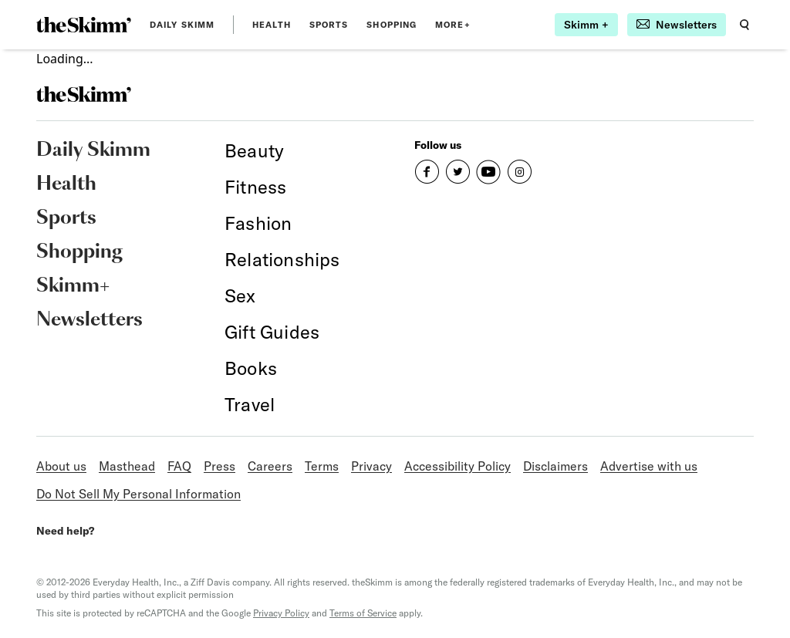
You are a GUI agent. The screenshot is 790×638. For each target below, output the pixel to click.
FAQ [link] (179, 466)
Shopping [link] (391, 24)
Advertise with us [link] (648, 466)
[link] (83, 24)
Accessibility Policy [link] (457, 466)
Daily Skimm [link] (182, 24)
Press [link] (219, 466)
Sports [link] (329, 24)
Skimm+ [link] (73, 286)
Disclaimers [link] (555, 466)
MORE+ (453, 24)
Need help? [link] (65, 531)
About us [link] (61, 466)
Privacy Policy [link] (281, 613)
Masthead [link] (127, 466)
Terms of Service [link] (363, 613)
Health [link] (271, 24)
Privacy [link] (371, 466)
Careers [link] (270, 466)
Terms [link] (322, 466)
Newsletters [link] (89, 320)
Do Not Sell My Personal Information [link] (138, 493)
